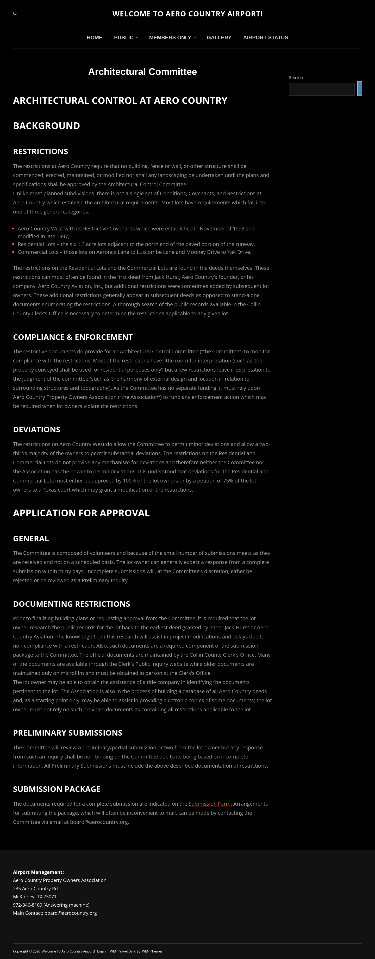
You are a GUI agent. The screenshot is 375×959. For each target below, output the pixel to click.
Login (101, 951)
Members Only (173, 37)
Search (296, 77)
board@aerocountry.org (71, 913)
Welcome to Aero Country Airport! (188, 13)
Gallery (219, 37)
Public (126, 37)
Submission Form (210, 803)
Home (94, 37)
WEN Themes (152, 951)
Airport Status (265, 37)
